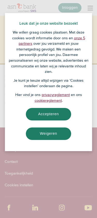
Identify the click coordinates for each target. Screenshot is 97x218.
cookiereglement (48, 100)
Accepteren (48, 114)
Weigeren (48, 133)
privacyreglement (56, 95)
